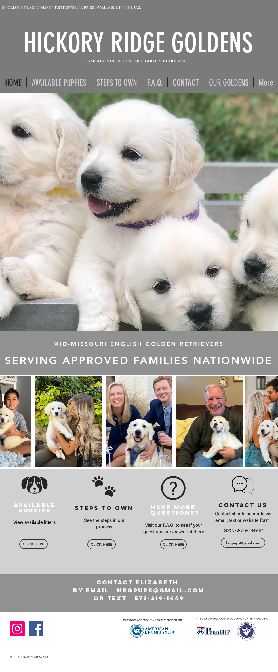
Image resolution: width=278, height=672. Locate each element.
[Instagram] (17, 628)
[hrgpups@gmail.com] (243, 543)
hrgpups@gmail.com (161, 590)
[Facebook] (36, 628)
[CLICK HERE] (33, 544)
